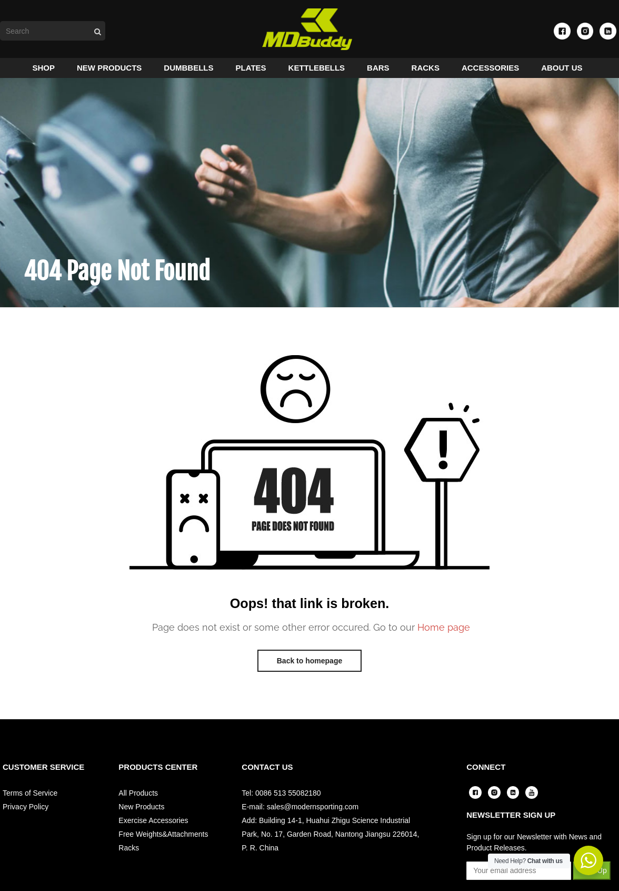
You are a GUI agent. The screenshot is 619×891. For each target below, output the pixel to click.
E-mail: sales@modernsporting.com (300, 816)
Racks (128, 857)
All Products (138, 802)
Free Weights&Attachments (163, 843)
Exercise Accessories (153, 830)
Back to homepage (309, 670)
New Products (141, 816)
